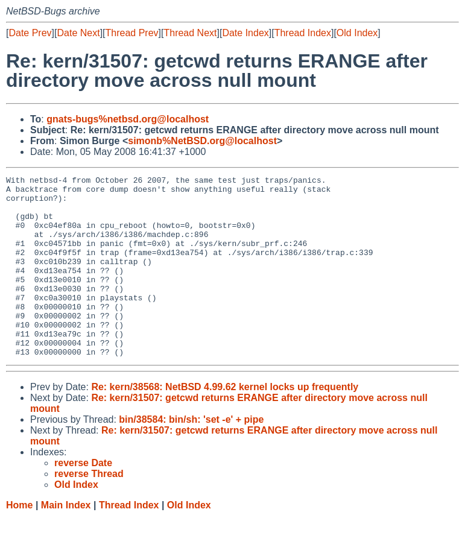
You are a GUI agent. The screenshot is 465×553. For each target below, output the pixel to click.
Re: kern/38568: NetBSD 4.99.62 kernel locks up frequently (224, 423)
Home (19, 541)
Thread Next (190, 33)
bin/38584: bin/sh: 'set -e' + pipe (191, 455)
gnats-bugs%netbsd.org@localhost (127, 119)
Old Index (357, 33)
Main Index (66, 541)
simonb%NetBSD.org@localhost (202, 141)
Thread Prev (132, 33)
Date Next (78, 33)
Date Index (245, 33)
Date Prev (29, 33)
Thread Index (302, 33)
